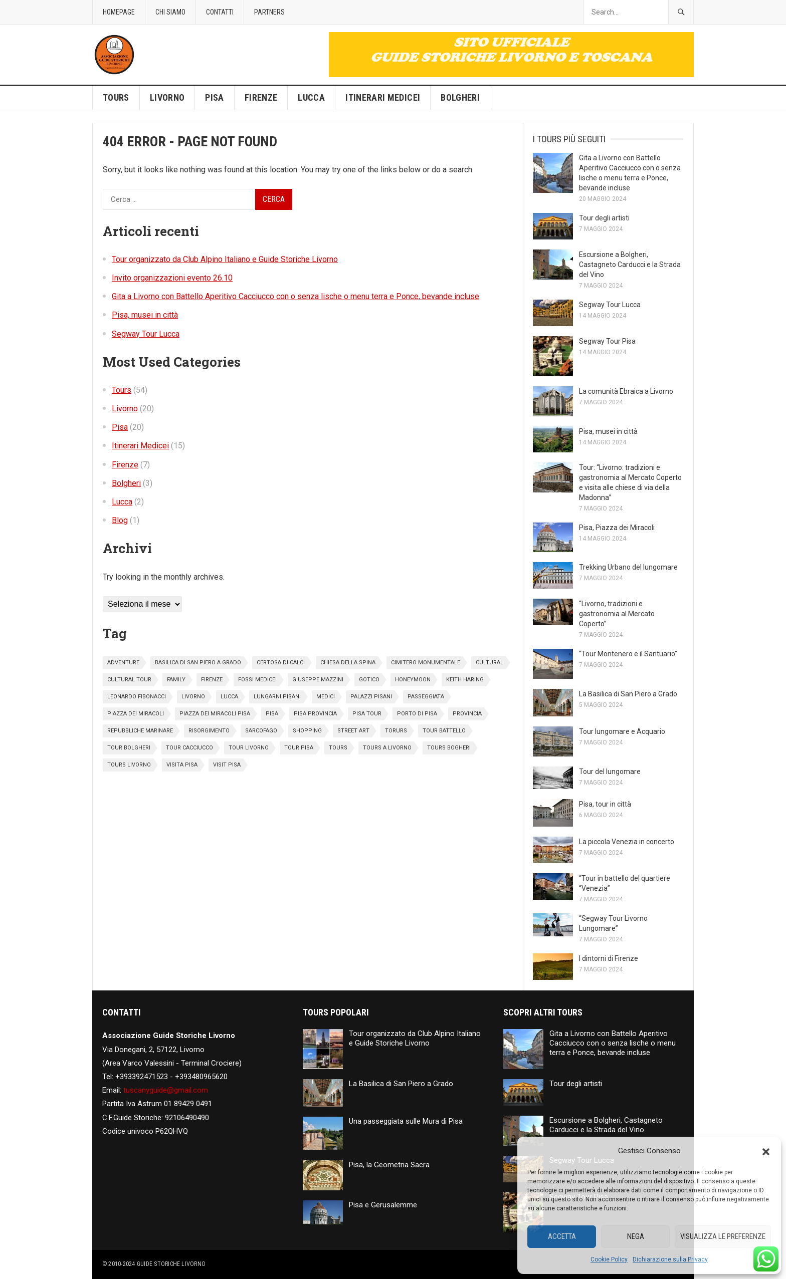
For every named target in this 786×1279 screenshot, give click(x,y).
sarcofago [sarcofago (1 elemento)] (261, 730)
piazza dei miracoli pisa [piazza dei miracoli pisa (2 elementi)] (214, 713)
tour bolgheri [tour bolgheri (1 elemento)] (128, 747)
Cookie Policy (609, 1259)
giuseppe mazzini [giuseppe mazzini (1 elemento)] (317, 679)
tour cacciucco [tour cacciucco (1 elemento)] (189, 747)
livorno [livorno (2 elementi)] (193, 696)
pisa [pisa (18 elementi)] (272, 713)
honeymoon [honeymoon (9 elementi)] (413, 679)
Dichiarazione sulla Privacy (670, 1259)
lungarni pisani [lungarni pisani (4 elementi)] (277, 696)
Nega (635, 1236)
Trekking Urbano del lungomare (628, 567)
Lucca (311, 97)
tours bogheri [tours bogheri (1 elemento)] (449, 747)
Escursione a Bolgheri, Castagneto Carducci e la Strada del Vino (630, 264)
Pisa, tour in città (605, 804)
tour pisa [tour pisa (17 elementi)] (298, 747)
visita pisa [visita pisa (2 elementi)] (182, 764)
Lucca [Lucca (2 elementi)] (229, 696)
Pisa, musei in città (145, 315)
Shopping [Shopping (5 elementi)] (307, 730)
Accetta (562, 1236)
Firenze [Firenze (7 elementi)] (212, 679)
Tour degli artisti (604, 218)
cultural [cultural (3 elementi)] (489, 662)
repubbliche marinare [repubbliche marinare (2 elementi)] (140, 730)
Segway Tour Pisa (607, 341)
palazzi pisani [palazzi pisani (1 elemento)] (371, 696)
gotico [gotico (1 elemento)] (369, 679)
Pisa (214, 97)
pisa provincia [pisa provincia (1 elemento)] (315, 713)
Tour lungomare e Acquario (622, 731)
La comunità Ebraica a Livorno (626, 391)
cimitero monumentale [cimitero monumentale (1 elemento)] (425, 662)
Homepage (119, 12)
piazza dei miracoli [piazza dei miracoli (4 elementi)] (135, 713)
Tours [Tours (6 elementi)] (338, 747)
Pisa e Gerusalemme (383, 1204)
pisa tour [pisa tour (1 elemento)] (366, 713)
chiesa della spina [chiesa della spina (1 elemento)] (347, 662)
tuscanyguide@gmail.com (165, 1090)
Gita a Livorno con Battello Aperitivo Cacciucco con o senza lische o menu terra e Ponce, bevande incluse (295, 296)
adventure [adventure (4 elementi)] (123, 662)
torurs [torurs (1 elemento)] (396, 730)
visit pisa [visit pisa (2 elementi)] (227, 764)
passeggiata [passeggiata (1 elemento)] (426, 696)
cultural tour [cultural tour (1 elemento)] (129, 679)
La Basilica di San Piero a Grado (628, 694)
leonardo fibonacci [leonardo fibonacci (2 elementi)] (136, 696)
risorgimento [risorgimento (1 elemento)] (209, 730)
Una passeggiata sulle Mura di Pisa (406, 1121)
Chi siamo (170, 12)
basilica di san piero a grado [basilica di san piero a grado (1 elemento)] (198, 662)
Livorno (167, 97)
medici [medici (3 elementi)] (325, 696)
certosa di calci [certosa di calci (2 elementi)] (281, 662)
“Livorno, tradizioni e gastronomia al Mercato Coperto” (617, 614)
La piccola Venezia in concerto (626, 842)
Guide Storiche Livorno (171, 1263)
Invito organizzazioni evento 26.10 (172, 278)
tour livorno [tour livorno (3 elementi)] (249, 747)
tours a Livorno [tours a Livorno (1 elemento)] (387, 747)
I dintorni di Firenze (608, 958)
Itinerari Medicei (382, 97)
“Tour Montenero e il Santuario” (628, 654)
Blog (120, 520)
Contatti (220, 12)
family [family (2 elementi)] (176, 679)
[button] (766, 1151)
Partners (269, 12)
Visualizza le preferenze (722, 1236)
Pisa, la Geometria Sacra (389, 1164)
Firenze (261, 97)
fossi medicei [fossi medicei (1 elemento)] (257, 679)
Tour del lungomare (610, 772)
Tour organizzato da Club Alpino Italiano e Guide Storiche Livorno (225, 259)
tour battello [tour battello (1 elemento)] (444, 730)
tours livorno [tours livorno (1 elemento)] (129, 764)
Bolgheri (460, 97)
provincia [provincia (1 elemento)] (467, 713)
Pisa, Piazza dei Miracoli (617, 528)
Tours (116, 97)
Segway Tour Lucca (145, 334)
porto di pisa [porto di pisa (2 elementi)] (417, 713)
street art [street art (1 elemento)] (353, 730)
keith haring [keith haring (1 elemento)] (465, 679)
